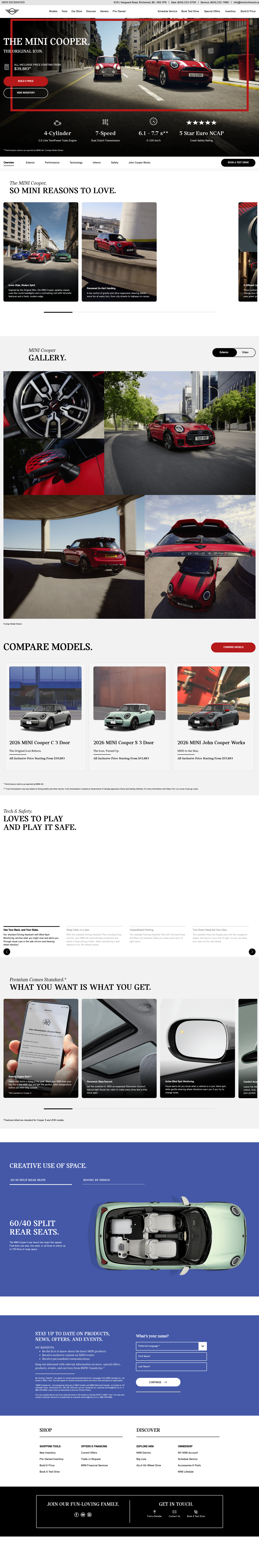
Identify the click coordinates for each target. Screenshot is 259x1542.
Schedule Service (167, 11)
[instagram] (89, 1514)
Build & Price (248, 11)
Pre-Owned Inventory (51, 1459)
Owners (104, 11)
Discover (91, 11)
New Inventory (48, 1453)
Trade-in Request (91, 1459)
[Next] (252, 951)
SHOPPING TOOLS (50, 1446)
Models (53, 11)
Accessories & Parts (189, 1465)
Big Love (141, 1459)
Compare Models (233, 647)
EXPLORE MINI (145, 1446)
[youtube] (83, 1514)
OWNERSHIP (185, 1446)
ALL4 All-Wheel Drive (148, 1465)
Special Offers (211, 11)
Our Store (76, 11)
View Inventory (26, 93)
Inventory (230, 11)
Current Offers (89, 1453)
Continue (158, 1382)
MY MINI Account (188, 1453)
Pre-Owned (119, 11)
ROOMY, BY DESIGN (96, 1180)
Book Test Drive (190, 11)
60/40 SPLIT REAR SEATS (28, 1180)
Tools (64, 11)
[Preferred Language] (171, 1346)
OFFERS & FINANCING (94, 1446)
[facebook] (76, 1514)
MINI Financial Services (94, 1465)
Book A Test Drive (238, 162)
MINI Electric (143, 1453)
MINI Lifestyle (186, 1472)
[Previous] (6, 951)
